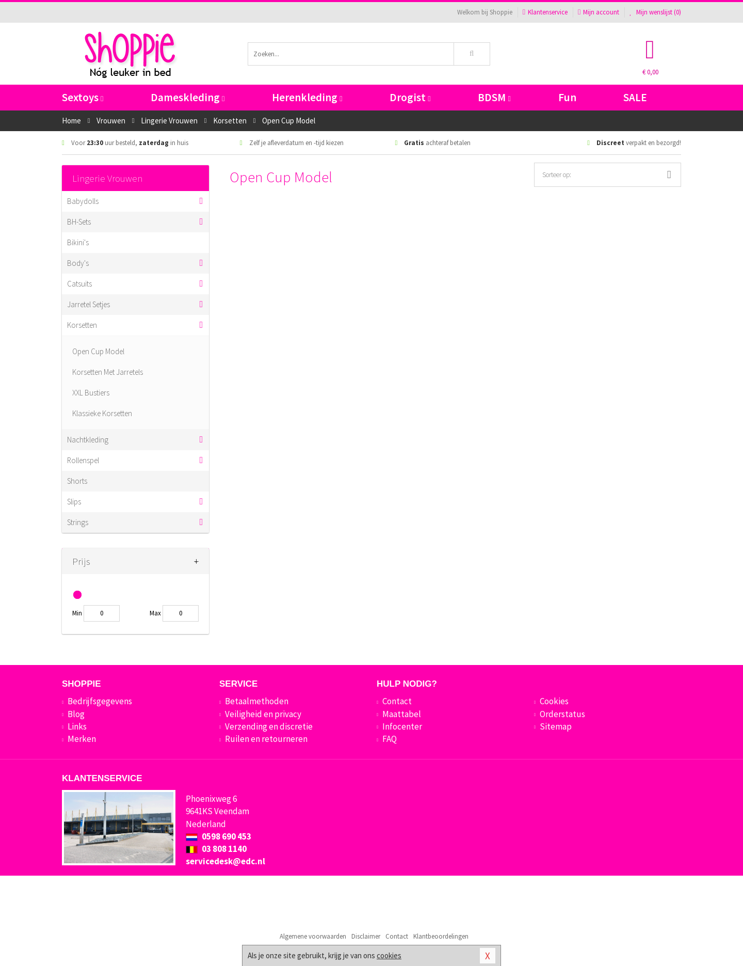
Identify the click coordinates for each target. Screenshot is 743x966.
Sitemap (556, 726)
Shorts (77, 481)
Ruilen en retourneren (266, 739)
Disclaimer (365, 936)
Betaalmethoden (256, 701)
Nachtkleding (87, 440)
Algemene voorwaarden (313, 936)
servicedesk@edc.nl (225, 861)
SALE (635, 97)
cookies (389, 955)
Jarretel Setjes (88, 304)
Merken (82, 739)
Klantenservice (545, 12)
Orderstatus (562, 714)
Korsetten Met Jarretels (107, 372)
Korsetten (82, 325)
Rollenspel (83, 460)
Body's (78, 263)
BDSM (494, 97)
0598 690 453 (218, 836)
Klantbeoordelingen (441, 936)
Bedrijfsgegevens (100, 701)
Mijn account (598, 12)
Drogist (410, 97)
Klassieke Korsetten (102, 413)
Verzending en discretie (269, 726)
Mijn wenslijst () (655, 12)
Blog (76, 714)
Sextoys (82, 97)
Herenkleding (307, 97)
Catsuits (79, 284)
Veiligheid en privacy (263, 714)
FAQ (389, 739)
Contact (397, 701)
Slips (74, 501)
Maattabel (401, 714)
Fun (567, 97)
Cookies (554, 701)
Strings (77, 522)
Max (155, 613)
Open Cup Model (98, 351)
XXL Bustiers (90, 393)
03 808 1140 (216, 848)
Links (77, 726)
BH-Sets (79, 222)
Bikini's (78, 242)
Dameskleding (187, 97)
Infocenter (402, 726)
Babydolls (83, 201)
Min (77, 613)
